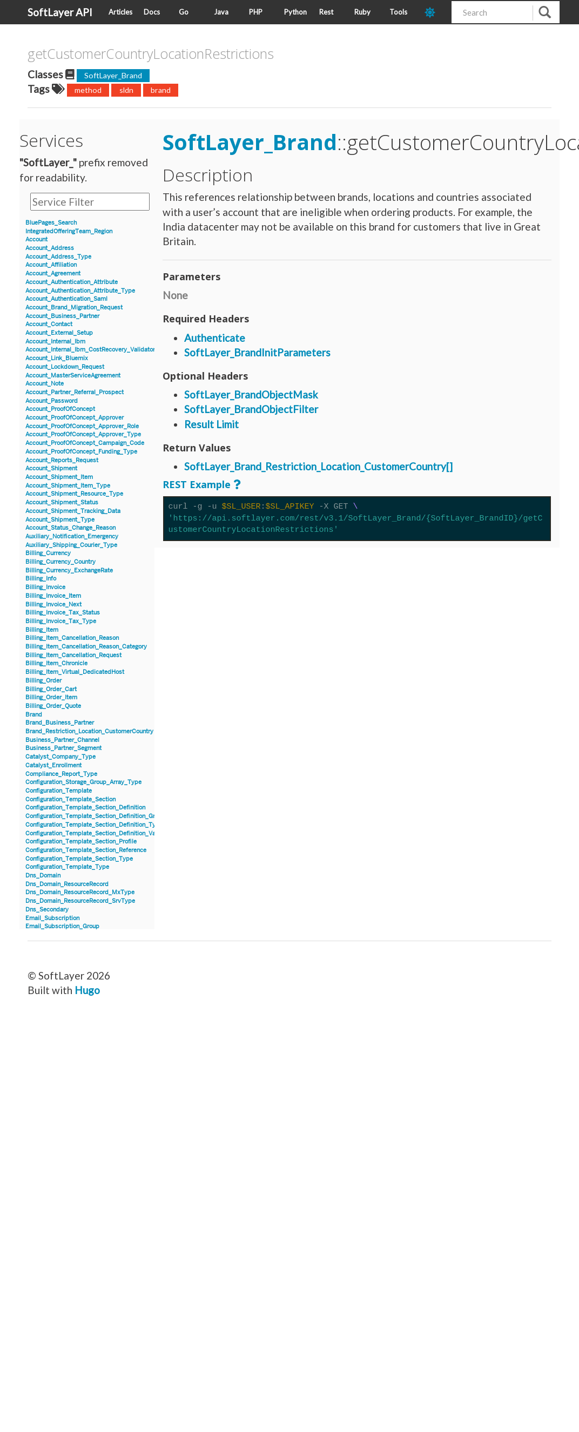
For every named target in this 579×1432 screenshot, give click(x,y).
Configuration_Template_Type (67, 866)
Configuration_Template (58, 790)
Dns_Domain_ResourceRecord (67, 884)
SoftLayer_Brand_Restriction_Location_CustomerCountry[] (318, 466)
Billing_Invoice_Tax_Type (60, 621)
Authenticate (214, 338)
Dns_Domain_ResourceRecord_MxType (79, 892)
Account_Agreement (52, 273)
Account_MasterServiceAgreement (72, 375)
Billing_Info (40, 578)
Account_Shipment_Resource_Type (74, 493)
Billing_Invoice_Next (53, 604)
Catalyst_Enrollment (53, 765)
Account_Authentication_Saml (66, 298)
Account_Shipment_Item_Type (67, 485)
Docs (152, 12)
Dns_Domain (42, 875)
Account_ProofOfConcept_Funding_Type (81, 451)
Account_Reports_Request (61, 460)
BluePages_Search (51, 222)
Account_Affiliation (51, 264)
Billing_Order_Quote (53, 706)
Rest (326, 12)
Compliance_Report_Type (61, 774)
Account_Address (49, 248)
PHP (255, 12)
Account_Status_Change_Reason (70, 527)
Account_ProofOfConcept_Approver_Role (82, 426)
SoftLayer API (60, 12)
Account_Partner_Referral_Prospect (74, 392)
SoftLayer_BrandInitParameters (257, 352)
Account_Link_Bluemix (56, 358)
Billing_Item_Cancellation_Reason (72, 637)
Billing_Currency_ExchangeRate (69, 570)
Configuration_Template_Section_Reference (85, 850)
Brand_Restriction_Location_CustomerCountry (89, 731)
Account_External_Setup (59, 332)
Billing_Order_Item (51, 697)
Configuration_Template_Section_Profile (81, 841)
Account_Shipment (51, 468)
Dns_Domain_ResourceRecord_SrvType (80, 900)
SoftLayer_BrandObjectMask (251, 394)
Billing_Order (43, 680)
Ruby (362, 12)
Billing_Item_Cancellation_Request (73, 655)
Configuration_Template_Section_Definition (85, 807)
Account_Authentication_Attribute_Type (80, 290)
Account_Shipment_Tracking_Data (72, 511)
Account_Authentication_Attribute (71, 282)
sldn (126, 89)
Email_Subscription (52, 918)
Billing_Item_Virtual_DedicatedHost (74, 672)
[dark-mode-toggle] (434, 12)
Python (295, 12)
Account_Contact (48, 324)
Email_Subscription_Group (62, 926)
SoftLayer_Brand (113, 75)
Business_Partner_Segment (63, 748)
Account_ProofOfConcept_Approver (74, 417)
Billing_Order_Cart (51, 689)
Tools (398, 12)
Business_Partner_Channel (62, 740)
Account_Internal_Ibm (55, 341)
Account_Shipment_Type (60, 519)
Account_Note (44, 383)
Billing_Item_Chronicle (56, 663)
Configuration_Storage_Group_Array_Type (83, 782)
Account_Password (51, 400)
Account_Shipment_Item (59, 477)
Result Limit (211, 424)
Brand (33, 714)
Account (36, 239)
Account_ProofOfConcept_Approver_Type (83, 434)
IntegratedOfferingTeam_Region (68, 231)
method (88, 89)
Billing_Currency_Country (60, 561)
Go (183, 12)
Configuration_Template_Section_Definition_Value (94, 833)
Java (221, 12)
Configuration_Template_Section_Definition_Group (95, 816)
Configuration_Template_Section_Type (79, 858)
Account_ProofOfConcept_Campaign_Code (84, 443)
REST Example (197, 484)
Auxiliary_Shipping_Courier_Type (71, 545)
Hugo (87, 990)
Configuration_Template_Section (70, 799)
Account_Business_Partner (62, 316)
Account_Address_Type (58, 256)
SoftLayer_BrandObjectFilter (251, 409)
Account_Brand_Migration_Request (74, 307)
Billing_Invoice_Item (53, 595)
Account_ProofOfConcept (60, 409)
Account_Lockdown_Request (64, 366)
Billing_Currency (48, 553)
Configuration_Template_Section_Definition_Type (94, 824)
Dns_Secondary (47, 909)
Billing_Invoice (45, 587)
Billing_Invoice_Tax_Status (62, 612)
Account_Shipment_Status (61, 502)
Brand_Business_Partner (59, 722)
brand (161, 89)
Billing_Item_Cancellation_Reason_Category (86, 646)
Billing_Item (41, 629)
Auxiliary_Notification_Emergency (71, 536)
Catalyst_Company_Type (60, 756)
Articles (120, 12)
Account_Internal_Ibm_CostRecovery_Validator (90, 349)
